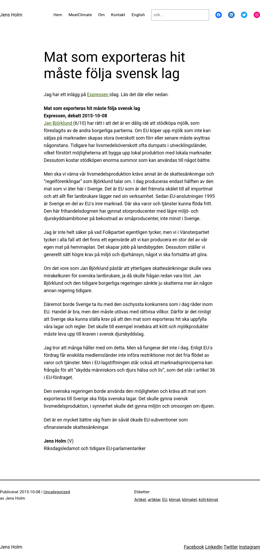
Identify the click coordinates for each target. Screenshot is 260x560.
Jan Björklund (58, 123)
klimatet (189, 499)
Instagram (249, 547)
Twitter (231, 547)
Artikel (140, 499)
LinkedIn (214, 547)
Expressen (98, 94)
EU (164, 499)
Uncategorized (57, 492)
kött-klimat (208, 499)
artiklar (154, 499)
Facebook (194, 547)
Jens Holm (11, 14)
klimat (174, 499)
